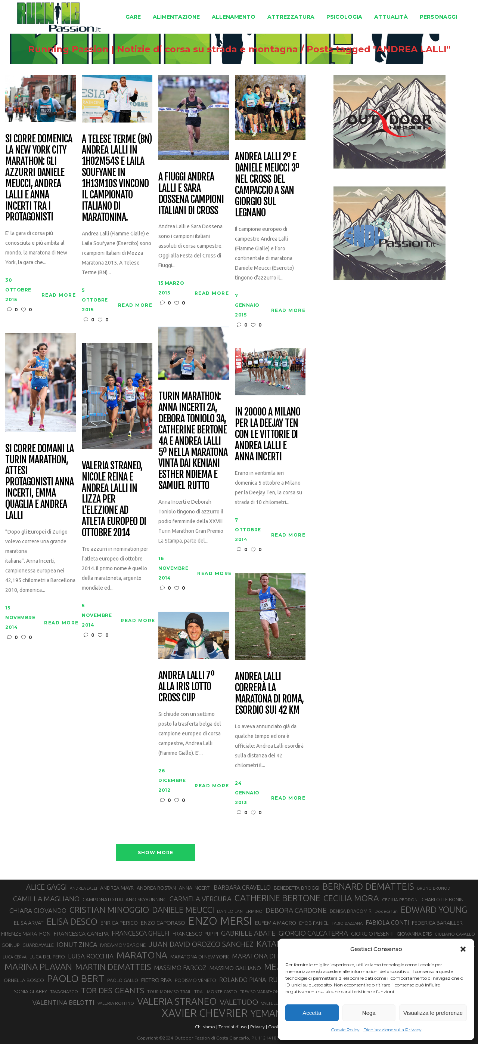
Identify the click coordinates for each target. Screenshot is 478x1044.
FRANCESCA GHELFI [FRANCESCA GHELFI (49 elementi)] (141, 933)
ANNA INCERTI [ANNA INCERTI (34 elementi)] (195, 888)
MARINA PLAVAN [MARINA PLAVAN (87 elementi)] (38, 967)
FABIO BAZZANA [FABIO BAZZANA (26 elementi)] (347, 923)
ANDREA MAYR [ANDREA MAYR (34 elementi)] (117, 888)
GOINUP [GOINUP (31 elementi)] (10, 945)
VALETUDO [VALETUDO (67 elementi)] (239, 1001)
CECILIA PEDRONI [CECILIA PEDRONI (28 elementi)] (400, 899)
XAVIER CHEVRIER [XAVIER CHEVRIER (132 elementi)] (205, 1013)
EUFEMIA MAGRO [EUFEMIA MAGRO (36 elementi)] (275, 923)
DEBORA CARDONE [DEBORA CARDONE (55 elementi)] (296, 910)
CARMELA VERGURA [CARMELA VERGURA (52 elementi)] (201, 898)
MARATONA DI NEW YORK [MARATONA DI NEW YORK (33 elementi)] (199, 957)
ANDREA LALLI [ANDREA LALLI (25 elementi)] (83, 888)
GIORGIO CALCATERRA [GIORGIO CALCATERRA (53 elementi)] (313, 933)
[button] (463, 949)
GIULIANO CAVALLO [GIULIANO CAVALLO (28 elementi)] (455, 934)
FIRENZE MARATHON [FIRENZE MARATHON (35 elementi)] (25, 934)
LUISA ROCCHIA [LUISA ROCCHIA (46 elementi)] (91, 956)
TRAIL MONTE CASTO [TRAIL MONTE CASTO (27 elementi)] (215, 991)
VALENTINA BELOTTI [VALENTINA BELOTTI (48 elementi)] (63, 1002)
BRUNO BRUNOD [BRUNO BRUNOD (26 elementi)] (433, 888)
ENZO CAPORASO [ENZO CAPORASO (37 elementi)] (163, 923)
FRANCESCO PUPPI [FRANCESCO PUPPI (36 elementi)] (195, 933)
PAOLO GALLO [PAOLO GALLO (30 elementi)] (122, 980)
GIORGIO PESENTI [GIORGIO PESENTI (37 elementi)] (372, 933)
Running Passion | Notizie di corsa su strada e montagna (163, 49)
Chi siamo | (206, 1026)
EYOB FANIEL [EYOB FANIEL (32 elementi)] (314, 923)
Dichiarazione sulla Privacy (392, 1029)
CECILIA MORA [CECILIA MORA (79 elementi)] (351, 898)
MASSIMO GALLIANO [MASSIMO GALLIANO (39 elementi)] (235, 968)
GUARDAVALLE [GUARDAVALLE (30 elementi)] (38, 945)
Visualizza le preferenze (433, 1013)
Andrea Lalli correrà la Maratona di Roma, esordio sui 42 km (269, 693)
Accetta (311, 1013)
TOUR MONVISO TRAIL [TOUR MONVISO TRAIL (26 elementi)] (169, 991)
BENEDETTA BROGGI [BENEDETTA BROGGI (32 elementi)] (296, 888)
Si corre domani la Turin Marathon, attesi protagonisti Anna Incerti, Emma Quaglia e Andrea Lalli (39, 482)
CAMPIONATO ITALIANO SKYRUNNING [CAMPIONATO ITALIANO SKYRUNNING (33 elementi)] (125, 899)
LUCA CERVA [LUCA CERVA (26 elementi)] (15, 957)
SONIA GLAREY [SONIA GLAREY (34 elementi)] (30, 991)
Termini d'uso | (233, 1026)
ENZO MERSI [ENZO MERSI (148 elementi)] (220, 921)
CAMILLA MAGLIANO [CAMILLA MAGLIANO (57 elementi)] (46, 899)
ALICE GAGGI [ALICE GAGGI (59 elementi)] (46, 887)
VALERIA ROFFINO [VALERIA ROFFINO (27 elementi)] (115, 1003)
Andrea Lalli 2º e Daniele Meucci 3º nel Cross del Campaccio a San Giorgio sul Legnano (267, 184)
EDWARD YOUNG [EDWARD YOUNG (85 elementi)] (434, 909)
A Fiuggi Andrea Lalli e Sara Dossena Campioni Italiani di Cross (190, 194)
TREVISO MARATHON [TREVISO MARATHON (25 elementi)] (259, 991)
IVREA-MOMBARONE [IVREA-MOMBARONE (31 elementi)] (123, 945)
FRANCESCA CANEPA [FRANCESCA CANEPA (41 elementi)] (81, 933)
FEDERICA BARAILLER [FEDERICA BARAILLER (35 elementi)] (437, 923)
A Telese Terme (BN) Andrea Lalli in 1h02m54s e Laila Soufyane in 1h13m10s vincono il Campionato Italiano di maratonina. (117, 178)
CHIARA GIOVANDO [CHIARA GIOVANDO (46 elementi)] (37, 910)
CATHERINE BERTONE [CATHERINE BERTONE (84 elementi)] (277, 898)
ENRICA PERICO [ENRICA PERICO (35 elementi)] (119, 923)
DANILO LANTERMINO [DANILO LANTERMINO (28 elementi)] (240, 911)
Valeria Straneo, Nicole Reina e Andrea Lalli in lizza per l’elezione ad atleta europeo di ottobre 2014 (114, 499)
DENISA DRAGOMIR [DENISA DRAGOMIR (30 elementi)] (351, 911)
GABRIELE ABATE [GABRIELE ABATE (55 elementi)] (248, 933)
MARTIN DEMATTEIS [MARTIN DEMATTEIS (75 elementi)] (113, 967)
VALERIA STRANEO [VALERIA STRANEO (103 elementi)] (177, 1001)
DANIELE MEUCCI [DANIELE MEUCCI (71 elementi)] (183, 909)
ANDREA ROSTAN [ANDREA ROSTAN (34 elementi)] (156, 888)
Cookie (275, 1026)
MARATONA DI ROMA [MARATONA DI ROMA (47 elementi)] (264, 956)
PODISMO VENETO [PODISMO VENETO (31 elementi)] (195, 980)
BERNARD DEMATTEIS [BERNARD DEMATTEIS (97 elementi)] (368, 886)
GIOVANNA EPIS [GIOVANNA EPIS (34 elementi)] (414, 934)
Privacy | (258, 1026)
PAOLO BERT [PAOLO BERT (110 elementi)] (75, 978)
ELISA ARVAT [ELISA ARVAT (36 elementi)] (29, 923)
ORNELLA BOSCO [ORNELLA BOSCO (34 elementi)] (24, 980)
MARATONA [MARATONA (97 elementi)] (142, 955)
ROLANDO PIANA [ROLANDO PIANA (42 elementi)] (242, 979)
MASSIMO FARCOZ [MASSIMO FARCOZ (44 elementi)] (180, 967)
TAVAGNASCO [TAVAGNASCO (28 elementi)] (64, 991)
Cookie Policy (345, 1029)
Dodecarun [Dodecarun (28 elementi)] (386, 911)
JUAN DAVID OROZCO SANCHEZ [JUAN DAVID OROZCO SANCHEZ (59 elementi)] (201, 944)
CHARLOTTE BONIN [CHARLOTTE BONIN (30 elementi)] (442, 899)
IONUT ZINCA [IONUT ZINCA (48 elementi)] (77, 944)
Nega (369, 1013)
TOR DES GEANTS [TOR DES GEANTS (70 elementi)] (112, 990)
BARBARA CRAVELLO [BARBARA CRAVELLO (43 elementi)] (242, 887)
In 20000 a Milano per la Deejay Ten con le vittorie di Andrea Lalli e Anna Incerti (267, 434)
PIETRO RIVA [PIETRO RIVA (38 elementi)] (156, 980)
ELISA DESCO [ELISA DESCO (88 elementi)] (72, 922)
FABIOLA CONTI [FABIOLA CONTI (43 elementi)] (387, 922)
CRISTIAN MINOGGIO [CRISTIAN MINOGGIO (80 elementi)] (109, 909)
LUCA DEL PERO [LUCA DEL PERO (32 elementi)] (47, 957)
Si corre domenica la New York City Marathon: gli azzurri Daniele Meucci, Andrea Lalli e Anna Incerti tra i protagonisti (38, 178)
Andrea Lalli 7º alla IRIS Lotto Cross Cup (186, 687)
